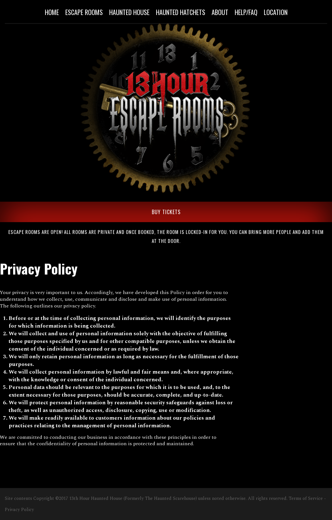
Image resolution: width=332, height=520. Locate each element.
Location (275, 12)
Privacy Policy (19, 509)
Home (52, 12)
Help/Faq (246, 12)
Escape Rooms (84, 12)
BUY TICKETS (166, 212)
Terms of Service (306, 498)
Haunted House (129, 12)
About (220, 12)
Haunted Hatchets (180, 12)
